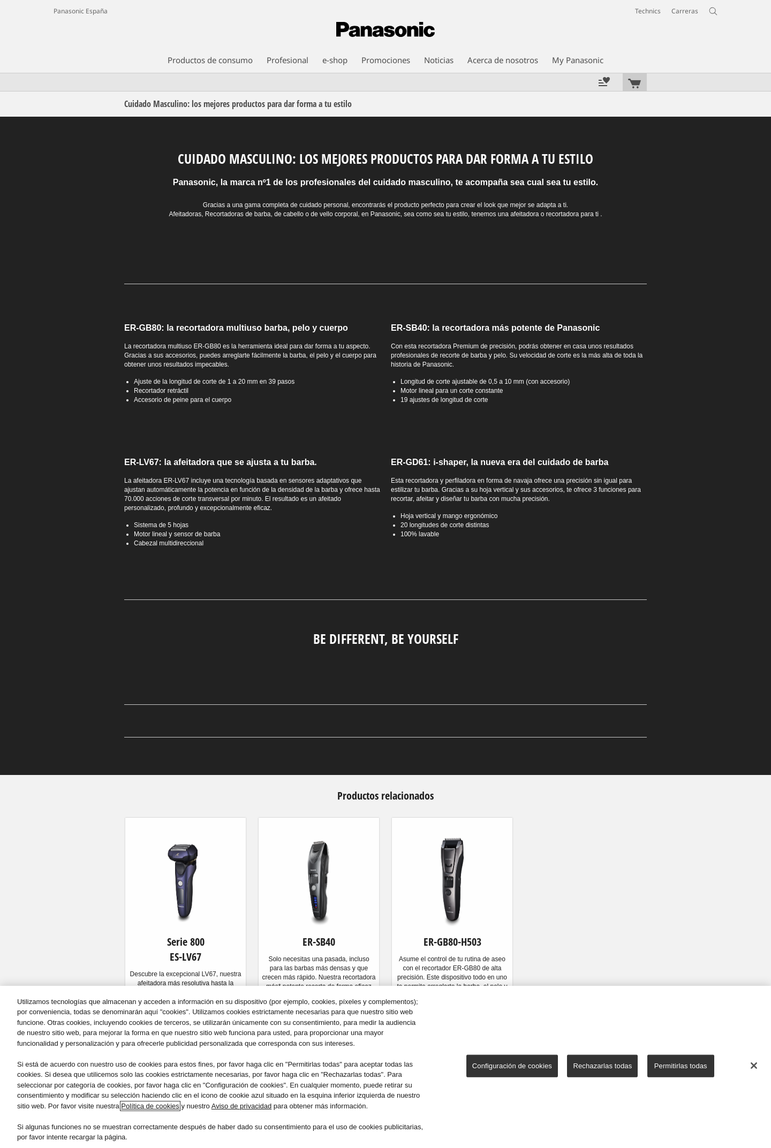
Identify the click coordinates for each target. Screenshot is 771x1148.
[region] (385, 1067)
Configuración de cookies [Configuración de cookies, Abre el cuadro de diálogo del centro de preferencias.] (512, 1066)
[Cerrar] (754, 1065)
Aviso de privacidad (241, 1106)
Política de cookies (150, 1106)
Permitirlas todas (680, 1066)
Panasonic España (81, 11)
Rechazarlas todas (602, 1066)
